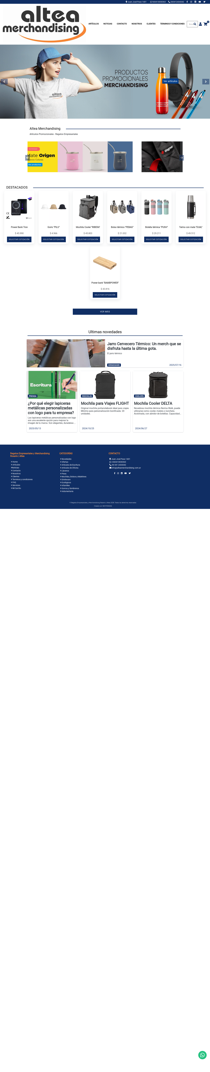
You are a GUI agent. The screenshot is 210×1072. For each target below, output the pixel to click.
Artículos (93, 24)
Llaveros (64, 471)
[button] (27, 158)
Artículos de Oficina (69, 468)
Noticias (107, 24)
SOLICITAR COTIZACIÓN (19, 239)
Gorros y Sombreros (69, 488)
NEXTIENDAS (107, 506)
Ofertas (64, 462)
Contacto (122, 24)
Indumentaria (66, 491)
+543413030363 (118, 462)
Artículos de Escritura (70, 465)
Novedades (65, 459)
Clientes (151, 24)
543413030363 (158, 2)
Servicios (15, 485)
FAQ (13, 482)
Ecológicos (65, 482)
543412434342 (176, 2)
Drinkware (65, 479)
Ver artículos (170, 81)
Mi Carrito (16, 488)
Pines (63, 474)
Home (14, 462)
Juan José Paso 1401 (136, 2)
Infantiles (65, 485)
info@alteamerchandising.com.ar (126, 468)
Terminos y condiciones (172, 24)
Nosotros (137, 24)
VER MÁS (105, 311)
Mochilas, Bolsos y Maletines (73, 476)
